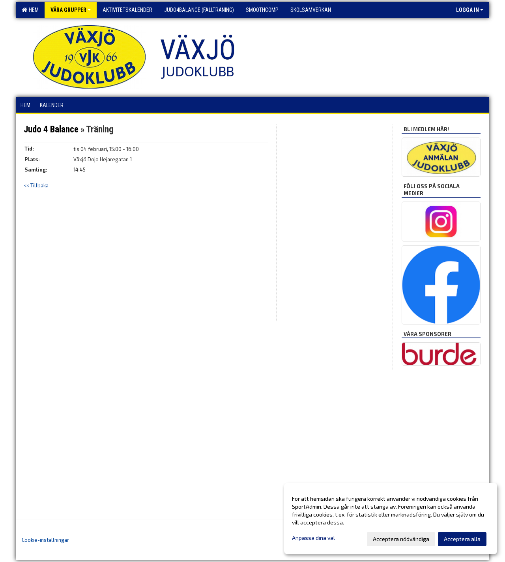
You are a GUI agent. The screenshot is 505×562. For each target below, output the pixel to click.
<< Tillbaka (36, 185)
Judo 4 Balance (51, 129)
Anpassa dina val (313, 537)
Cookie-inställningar (45, 540)
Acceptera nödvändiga (401, 539)
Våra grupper (70, 10)
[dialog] (390, 518)
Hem (30, 10)
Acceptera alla (462, 539)
